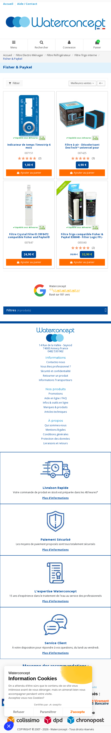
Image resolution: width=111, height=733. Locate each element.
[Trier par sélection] (82, 83)
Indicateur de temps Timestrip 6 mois (28, 146)
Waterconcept (57, 286)
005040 (82, 242)
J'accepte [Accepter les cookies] (77, 712)
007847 (29, 242)
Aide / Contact (27, 4)
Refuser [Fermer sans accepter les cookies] (18, 712)
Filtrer (14, 83)
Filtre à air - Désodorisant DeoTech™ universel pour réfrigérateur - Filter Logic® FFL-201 (82, 149)
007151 (29, 153)
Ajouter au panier (29, 172)
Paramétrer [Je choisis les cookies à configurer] (48, 712)
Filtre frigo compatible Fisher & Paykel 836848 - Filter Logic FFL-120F (82, 237)
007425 (82, 153)
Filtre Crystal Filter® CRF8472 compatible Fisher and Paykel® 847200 (29, 237)
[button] (9, 726)
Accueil (8, 4)
